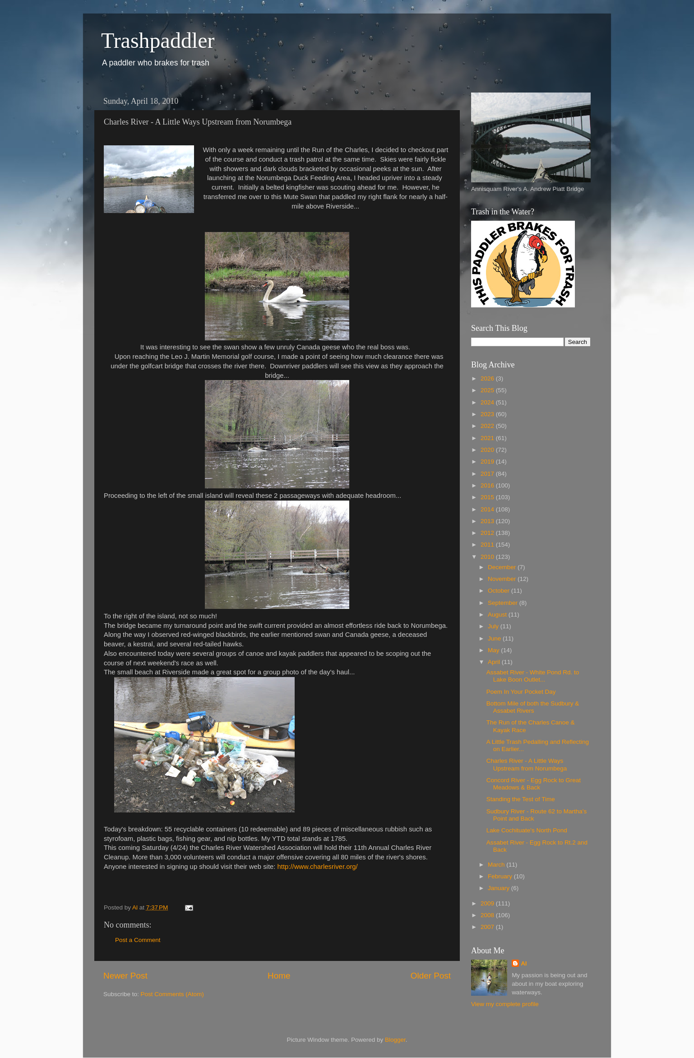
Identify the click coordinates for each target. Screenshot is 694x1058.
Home (279, 975)
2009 (488, 903)
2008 (488, 915)
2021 (488, 438)
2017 (488, 473)
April (495, 662)
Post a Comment (138, 940)
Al (524, 963)
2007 (488, 926)
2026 (488, 378)
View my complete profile (505, 1004)
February (501, 876)
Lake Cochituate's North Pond (526, 830)
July (494, 626)
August (498, 614)
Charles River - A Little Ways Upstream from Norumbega (526, 764)
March (497, 864)
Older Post (431, 975)
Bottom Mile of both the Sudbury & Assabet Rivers (532, 707)
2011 (488, 544)
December (503, 567)
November (503, 578)
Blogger (395, 1039)
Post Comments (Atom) (172, 994)
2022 (488, 425)
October (499, 590)
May (494, 650)
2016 (488, 485)
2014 (488, 509)
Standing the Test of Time (520, 799)
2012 (488, 532)
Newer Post (125, 975)
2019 (488, 461)
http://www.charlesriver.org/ (318, 866)
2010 (488, 556)
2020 (488, 449)
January (499, 888)
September (503, 602)
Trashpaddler (158, 40)
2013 (488, 521)
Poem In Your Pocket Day (521, 691)
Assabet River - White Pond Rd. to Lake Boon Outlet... (532, 676)
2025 (488, 390)
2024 (488, 402)
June (495, 638)
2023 (488, 414)
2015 (488, 497)
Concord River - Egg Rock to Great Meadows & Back (533, 784)
